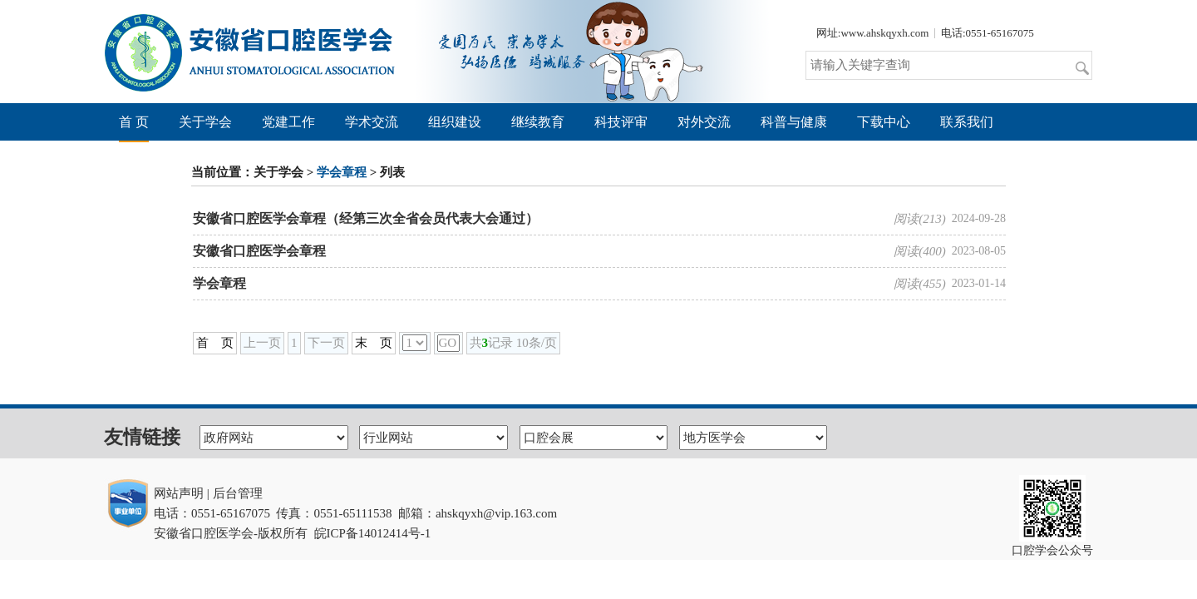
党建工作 (288, 122)
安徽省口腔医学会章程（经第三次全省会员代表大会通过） (366, 218)
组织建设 (454, 122)
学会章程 (342, 172)
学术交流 (371, 122)
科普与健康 (794, 122)
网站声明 (179, 493)
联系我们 (966, 122)
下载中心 (883, 122)
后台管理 (238, 493)
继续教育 (537, 122)
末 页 (373, 342)
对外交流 (704, 122)
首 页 (134, 122)
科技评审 (621, 122)
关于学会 (205, 122)
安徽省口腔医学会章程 (259, 251)
